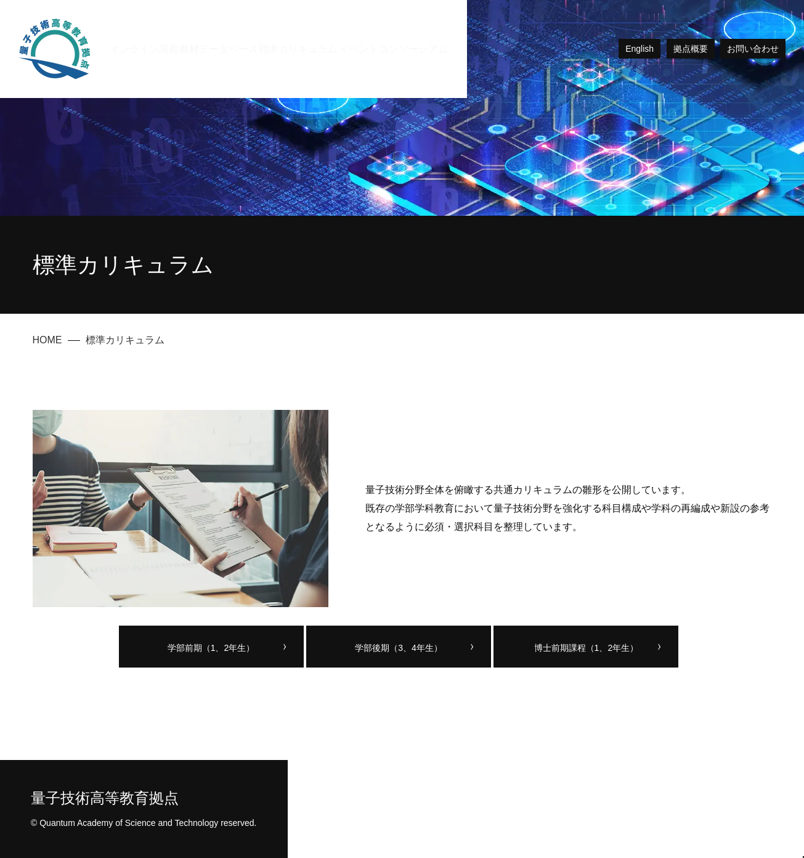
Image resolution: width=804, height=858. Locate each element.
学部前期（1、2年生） (211, 648)
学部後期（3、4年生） (398, 648)
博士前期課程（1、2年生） (586, 648)
